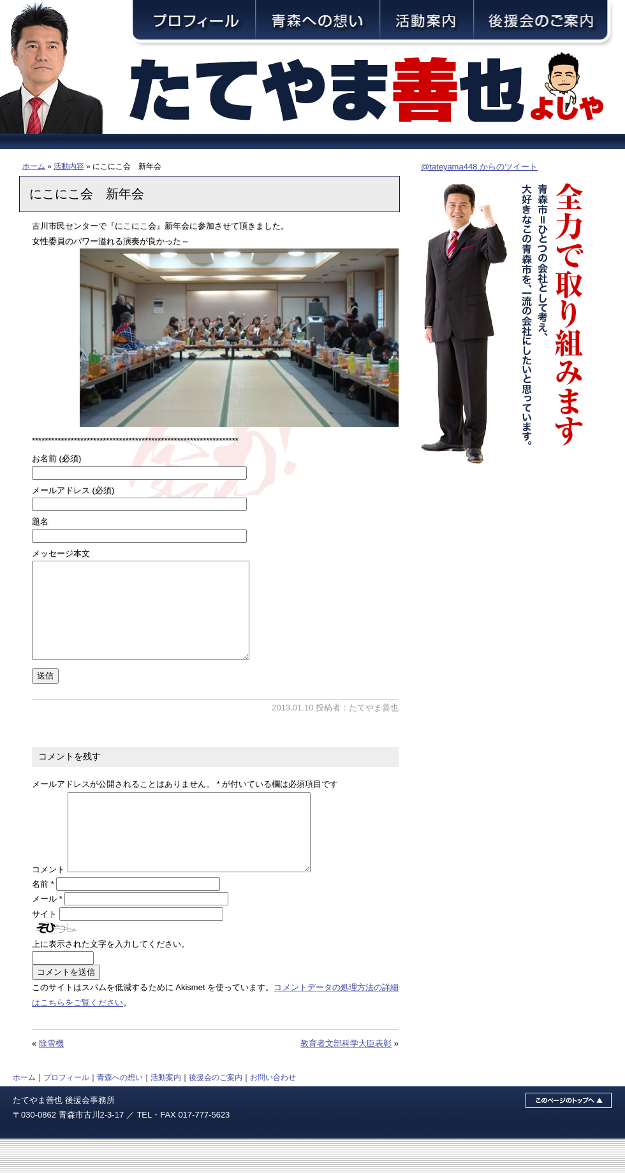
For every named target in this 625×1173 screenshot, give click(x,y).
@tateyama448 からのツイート (479, 166)
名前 (43, 918)
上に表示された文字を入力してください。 (110, 978)
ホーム (33, 166)
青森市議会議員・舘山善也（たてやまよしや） (376, 91)
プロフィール (66, 1111)
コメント (48, 904)
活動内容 (69, 166)
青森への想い (120, 1111)
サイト (44, 948)
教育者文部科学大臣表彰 (346, 1078)
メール (47, 933)
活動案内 (166, 1111)
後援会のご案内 (215, 1111)
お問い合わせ (273, 1111)
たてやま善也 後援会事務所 (64, 1134)
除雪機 (51, 1078)
